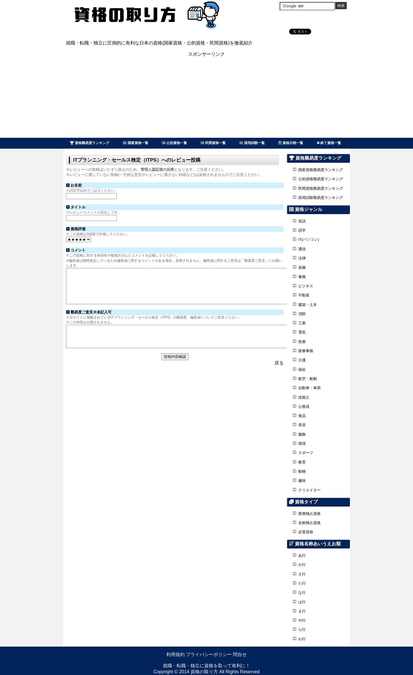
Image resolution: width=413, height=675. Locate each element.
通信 (302, 249)
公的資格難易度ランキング (320, 179)
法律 (302, 258)
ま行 (302, 611)
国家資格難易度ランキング (320, 170)
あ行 (302, 555)
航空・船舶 (307, 379)
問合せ (240, 654)
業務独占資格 (309, 513)
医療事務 (305, 351)
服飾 (302, 434)
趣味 (302, 480)
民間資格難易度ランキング (320, 188)
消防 (302, 314)
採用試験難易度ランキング (320, 197)
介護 (302, 360)
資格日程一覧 (290, 143)
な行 (302, 592)
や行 (302, 620)
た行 (302, 583)
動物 (302, 471)
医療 (302, 342)
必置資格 (305, 532)
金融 (302, 267)
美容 (302, 425)
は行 (302, 602)
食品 (302, 416)
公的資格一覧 (174, 143)
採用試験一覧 (251, 143)
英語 (302, 221)
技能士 (303, 397)
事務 (302, 277)
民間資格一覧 (213, 143)
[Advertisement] (206, 97)
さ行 (302, 574)
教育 (302, 462)
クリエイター (309, 490)
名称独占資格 (309, 523)
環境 (302, 443)
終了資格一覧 (329, 143)
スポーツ (305, 453)
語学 (302, 230)
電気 (302, 332)
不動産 (303, 295)
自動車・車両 (309, 388)
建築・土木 (307, 304)
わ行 (302, 639)
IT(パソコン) (308, 239)
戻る (279, 374)
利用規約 (175, 654)
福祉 (302, 369)
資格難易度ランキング (89, 143)
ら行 (302, 629)
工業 (302, 323)
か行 (302, 564)
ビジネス (305, 286)
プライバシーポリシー (209, 654)
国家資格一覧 (135, 143)
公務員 (303, 406)
